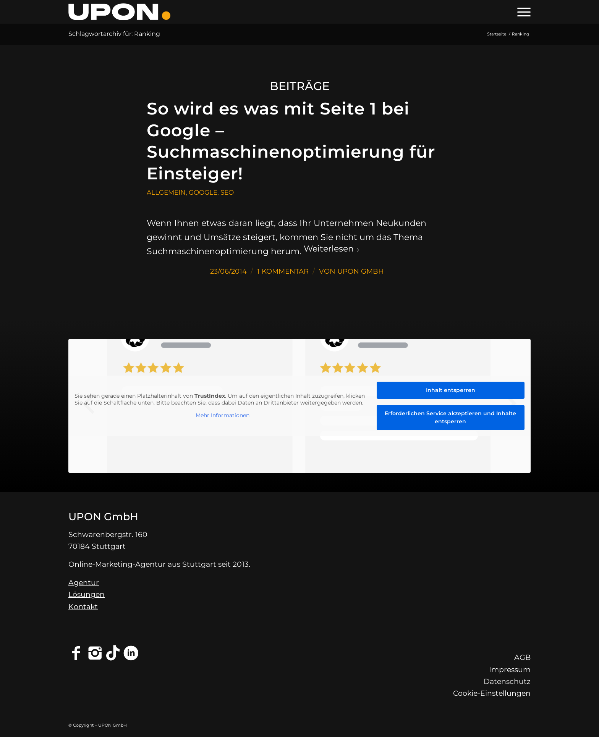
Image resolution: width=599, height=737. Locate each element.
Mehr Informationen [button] (222, 415)
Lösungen (86, 594)
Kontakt (83, 606)
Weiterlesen (332, 248)
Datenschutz (507, 681)
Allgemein (166, 192)
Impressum (510, 669)
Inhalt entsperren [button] (450, 390)
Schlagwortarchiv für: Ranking (114, 33)
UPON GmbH (360, 271)
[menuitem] (521, 12)
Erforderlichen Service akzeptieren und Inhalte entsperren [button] (450, 417)
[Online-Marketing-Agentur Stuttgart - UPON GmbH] (119, 12)
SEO (227, 192)
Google (203, 192)
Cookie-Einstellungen (492, 693)
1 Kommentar (283, 271)
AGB (522, 657)
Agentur (83, 582)
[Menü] (521, 12)
